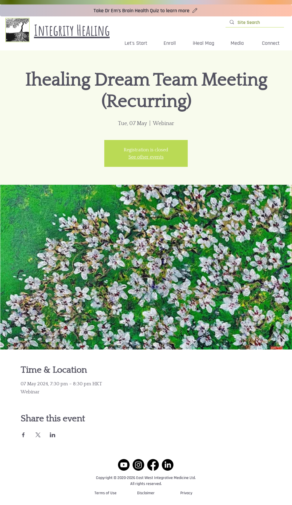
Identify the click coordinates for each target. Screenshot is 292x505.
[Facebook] (153, 465)
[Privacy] (186, 493)
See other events (146, 157)
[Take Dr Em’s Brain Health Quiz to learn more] (146, 10)
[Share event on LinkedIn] (52, 434)
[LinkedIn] (167, 465)
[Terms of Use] (105, 493)
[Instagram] (138, 465)
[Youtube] (124, 465)
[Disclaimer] (146, 493)
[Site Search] (254, 22)
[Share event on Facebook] (23, 434)
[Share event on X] (38, 434)
